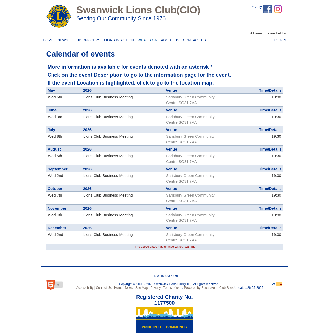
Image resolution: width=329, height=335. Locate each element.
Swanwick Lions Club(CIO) (138, 10)
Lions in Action (118, 39)
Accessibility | (85, 288)
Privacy (256, 7)
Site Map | (142, 288)
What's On (146, 39)
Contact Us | (104, 288)
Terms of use (171, 288)
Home (47, 39)
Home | (118, 288)
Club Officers (85, 39)
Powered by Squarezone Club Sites (209, 288)
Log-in (280, 39)
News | (129, 288)
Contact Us (193, 39)
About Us (169, 39)
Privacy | (156, 288)
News (62, 39)
